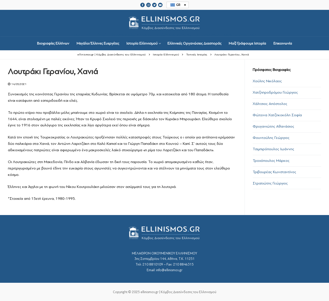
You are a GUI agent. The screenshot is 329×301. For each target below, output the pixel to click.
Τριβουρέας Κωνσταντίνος (274, 172)
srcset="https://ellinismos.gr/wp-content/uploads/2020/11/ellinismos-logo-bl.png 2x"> (164, 23)
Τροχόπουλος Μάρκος (271, 160)
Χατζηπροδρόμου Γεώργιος (275, 92)
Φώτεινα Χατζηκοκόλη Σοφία (277, 115)
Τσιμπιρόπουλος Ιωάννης (273, 149)
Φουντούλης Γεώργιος (271, 137)
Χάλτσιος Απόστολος (270, 103)
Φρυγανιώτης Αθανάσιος (273, 126)
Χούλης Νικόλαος (267, 81)
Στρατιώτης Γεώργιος (270, 183)
